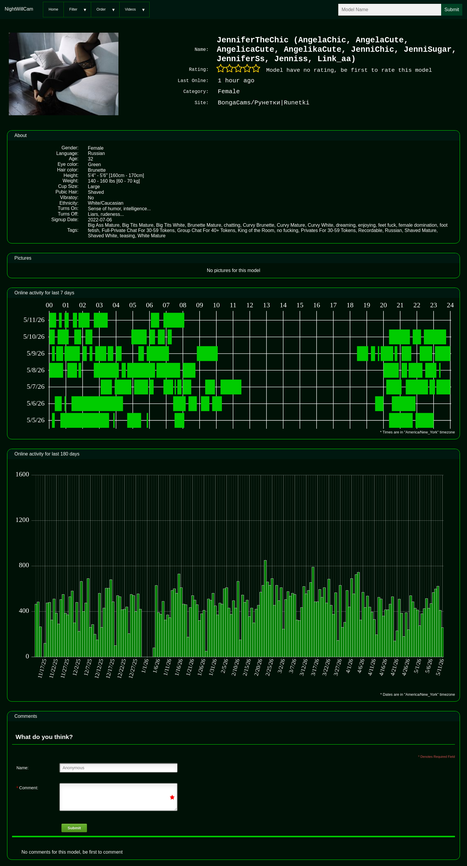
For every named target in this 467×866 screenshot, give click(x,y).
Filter (73, 9)
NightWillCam (19, 8)
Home (53, 9)
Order (101, 9)
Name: (22, 767)
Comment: (27, 787)
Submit (74, 827)
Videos (130, 9)
